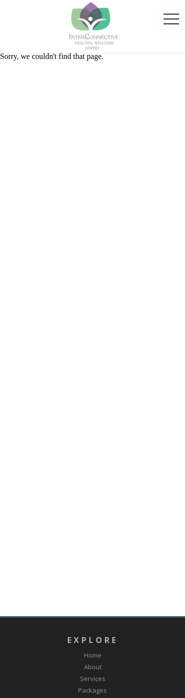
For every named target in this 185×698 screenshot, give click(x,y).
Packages (92, 690)
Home (93, 655)
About (93, 666)
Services (92, 678)
